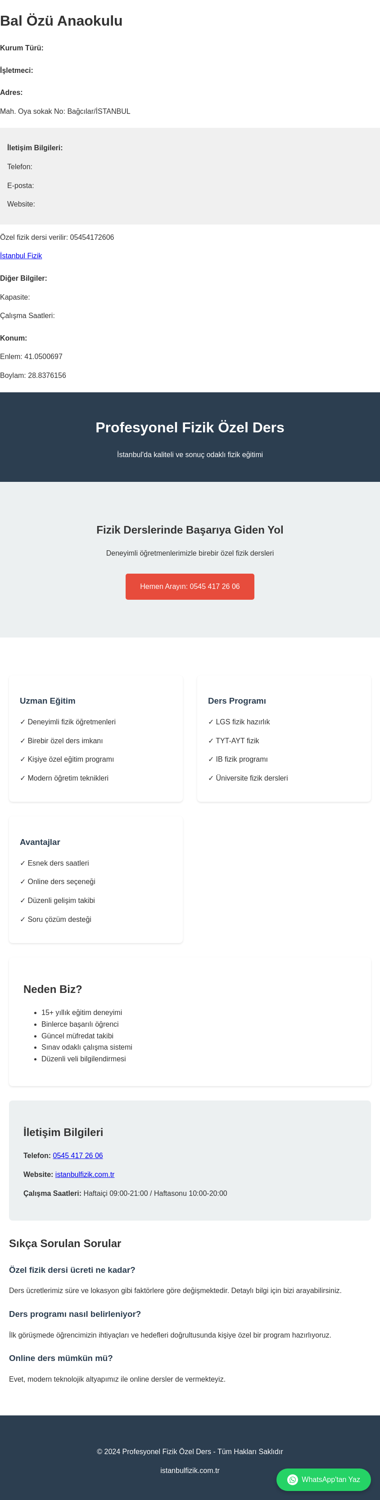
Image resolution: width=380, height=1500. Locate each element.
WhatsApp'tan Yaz (323, 1479)
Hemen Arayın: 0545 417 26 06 (190, 586)
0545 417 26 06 (78, 1155)
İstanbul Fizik (21, 256)
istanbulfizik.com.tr (85, 1174)
